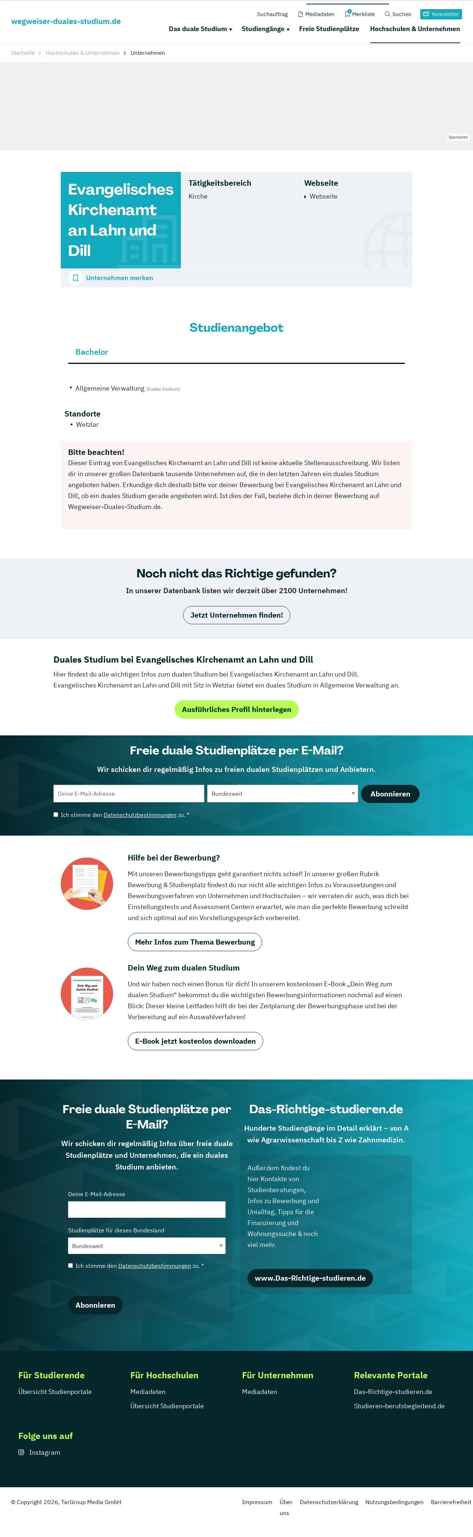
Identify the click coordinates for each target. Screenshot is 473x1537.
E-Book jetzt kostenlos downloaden (195, 1041)
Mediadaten (147, 1391)
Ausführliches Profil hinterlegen (236, 709)
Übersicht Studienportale (55, 1391)
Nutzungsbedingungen (394, 1502)
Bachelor (91, 351)
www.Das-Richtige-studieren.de (310, 1278)
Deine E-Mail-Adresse (147, 1204)
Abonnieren (390, 794)
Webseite (324, 196)
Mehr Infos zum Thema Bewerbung (195, 942)
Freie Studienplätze (329, 29)
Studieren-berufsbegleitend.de (399, 1406)
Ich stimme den (121, 814)
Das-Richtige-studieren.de (393, 1391)
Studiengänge (263, 29)
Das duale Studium (198, 29)
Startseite (23, 52)
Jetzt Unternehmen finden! (236, 615)
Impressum (257, 1502)
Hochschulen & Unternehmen (415, 29)
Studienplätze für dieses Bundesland (147, 1240)
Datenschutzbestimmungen (140, 814)
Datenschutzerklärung (329, 1502)
